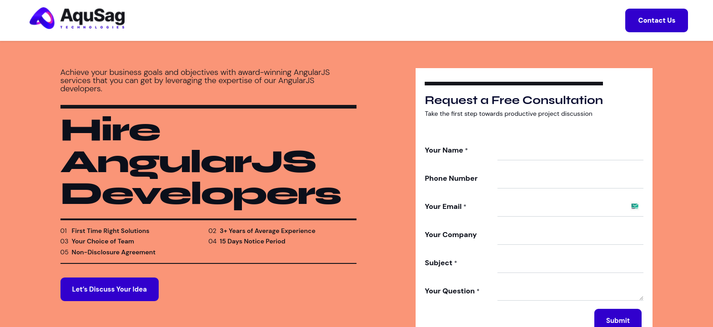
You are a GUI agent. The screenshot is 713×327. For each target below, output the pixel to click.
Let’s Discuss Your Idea (109, 299)
